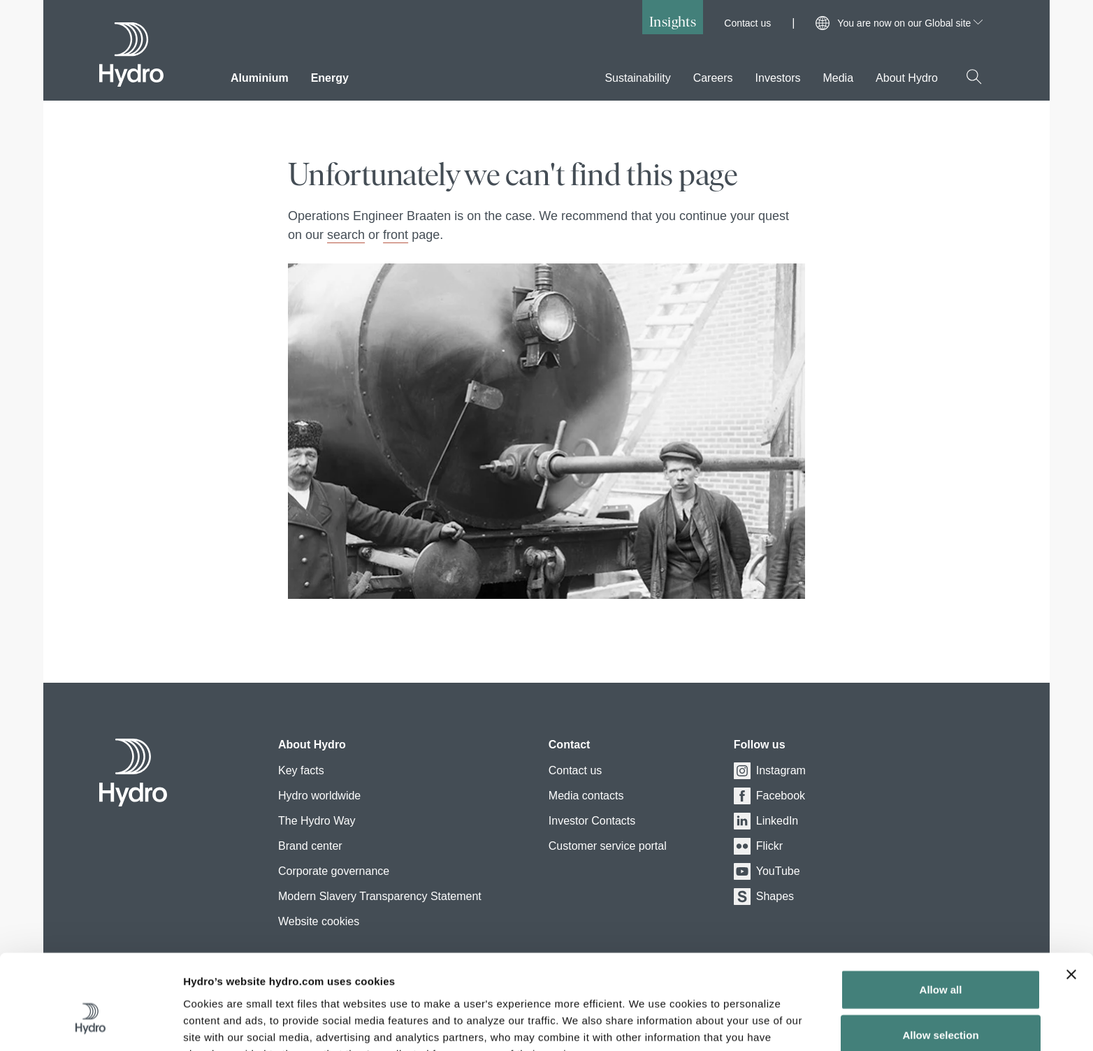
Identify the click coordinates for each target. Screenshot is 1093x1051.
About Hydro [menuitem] (907, 78)
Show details (733, 1023)
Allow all (941, 914)
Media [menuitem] (838, 78)
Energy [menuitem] (330, 78)
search (346, 235)
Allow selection (940, 960)
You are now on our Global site (910, 23)
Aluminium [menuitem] (260, 78)
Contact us (747, 23)
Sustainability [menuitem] (637, 78)
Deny (941, 1005)
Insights (672, 21)
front (395, 235)
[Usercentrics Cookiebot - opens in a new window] (90, 1023)
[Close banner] (1071, 899)
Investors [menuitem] (778, 78)
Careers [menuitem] (713, 78)
